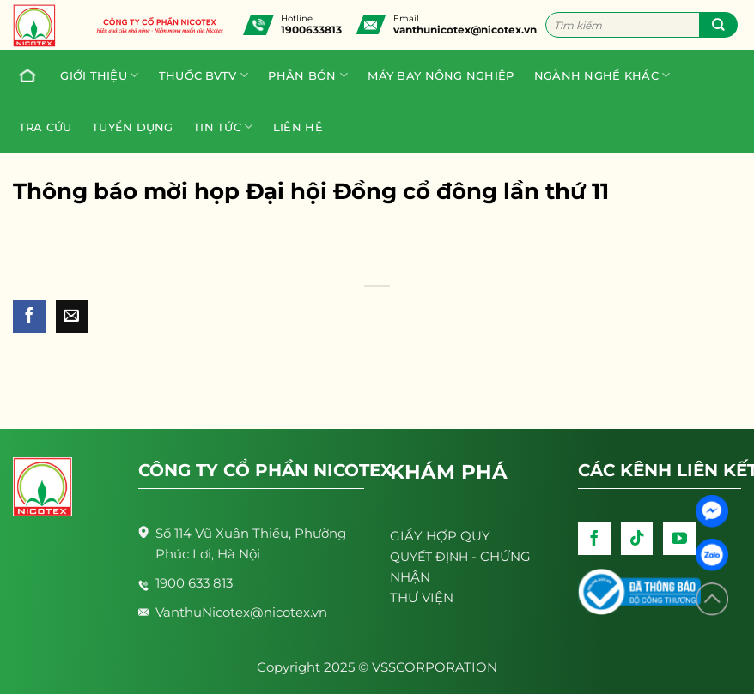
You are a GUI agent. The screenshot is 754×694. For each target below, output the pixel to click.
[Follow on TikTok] (637, 538)
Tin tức (222, 126)
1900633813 (311, 29)
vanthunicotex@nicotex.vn (465, 29)
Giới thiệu (99, 75)
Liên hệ (298, 127)
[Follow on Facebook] (594, 538)
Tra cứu (45, 127)
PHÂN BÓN (308, 75)
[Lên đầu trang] (712, 599)
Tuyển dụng (132, 127)
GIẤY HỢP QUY (440, 536)
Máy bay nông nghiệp (441, 75)
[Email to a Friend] (72, 316)
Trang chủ (23, 75)
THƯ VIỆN (421, 597)
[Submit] (718, 25)
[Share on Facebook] (29, 316)
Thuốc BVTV (203, 75)
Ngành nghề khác (602, 75)
